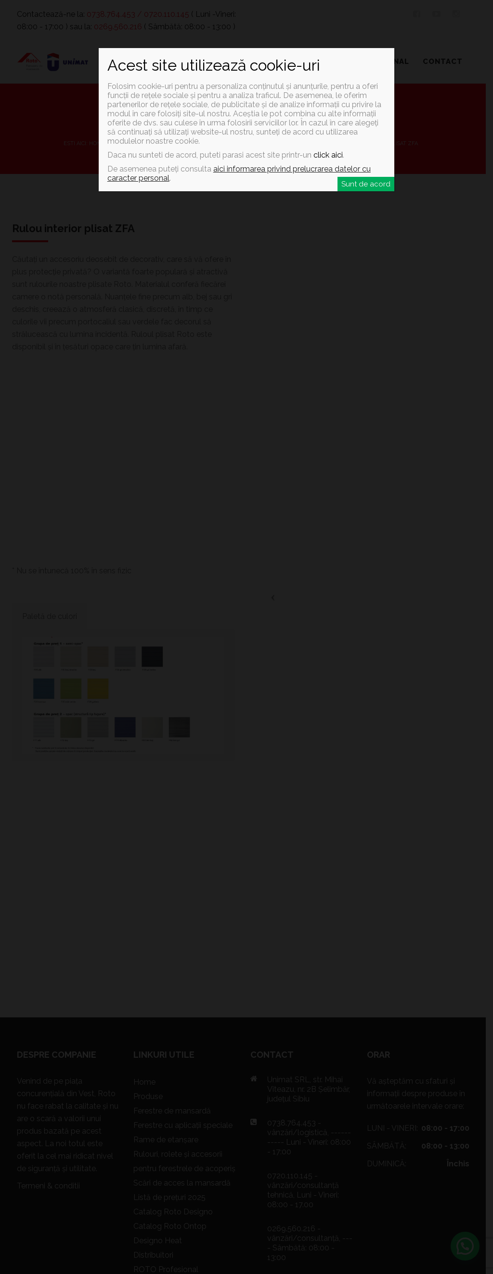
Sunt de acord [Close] (365, 184)
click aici (328, 155)
